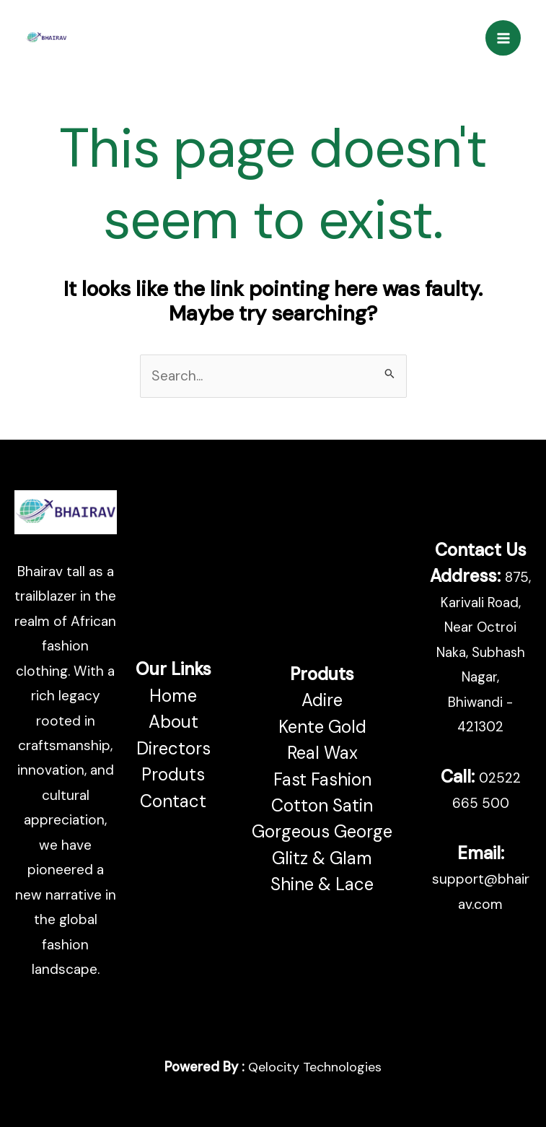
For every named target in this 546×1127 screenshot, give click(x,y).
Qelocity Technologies (314, 1067)
